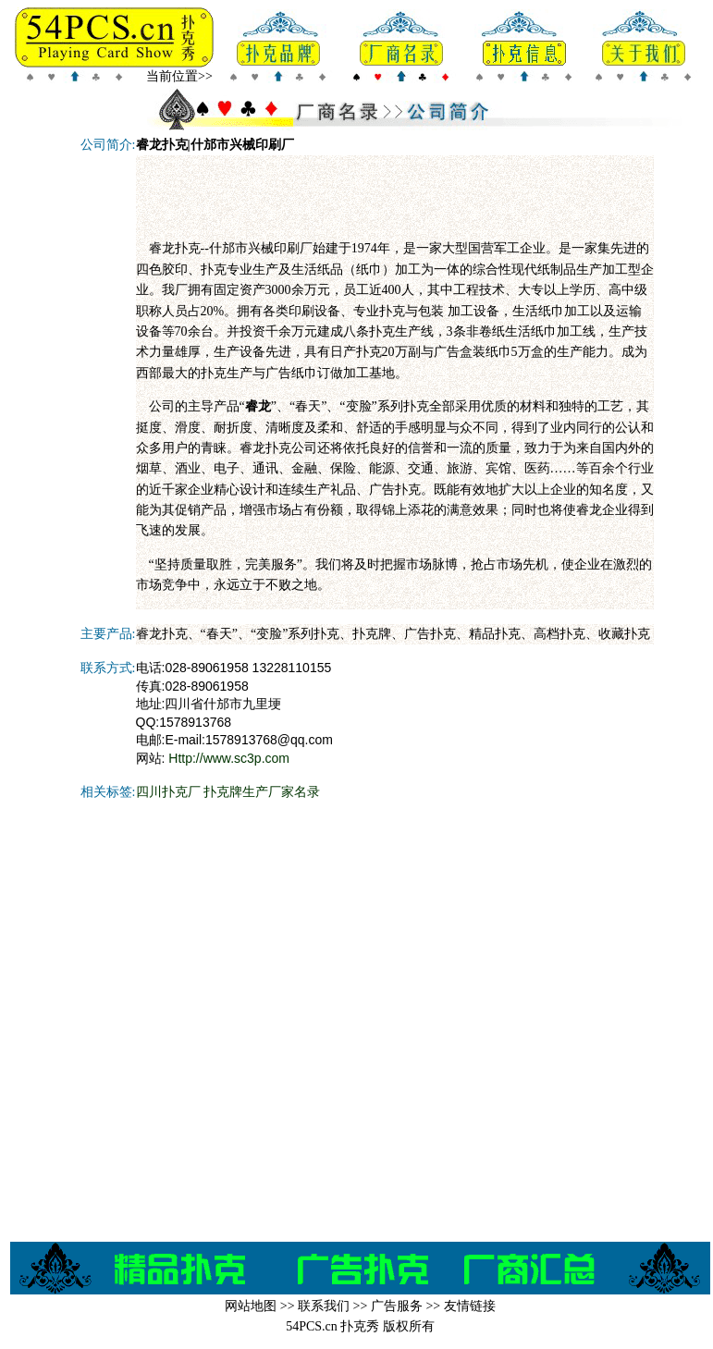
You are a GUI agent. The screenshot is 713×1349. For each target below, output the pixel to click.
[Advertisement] (394, 198)
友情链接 (470, 1306)
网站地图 (251, 1306)
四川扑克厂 (168, 791)
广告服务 (397, 1306)
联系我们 (324, 1306)
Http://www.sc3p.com (228, 758)
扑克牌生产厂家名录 (261, 791)
